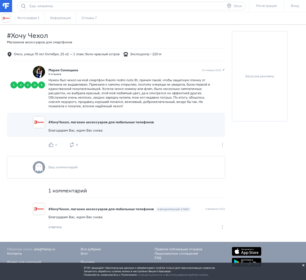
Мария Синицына (63, 70)
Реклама (87, 262)
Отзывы (89, 18)
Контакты (14, 253)
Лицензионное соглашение (176, 253)
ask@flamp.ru (44, 249)
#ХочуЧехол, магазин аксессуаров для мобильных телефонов (101, 122)
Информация (60, 18)
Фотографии (28, 18)
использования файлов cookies (188, 274)
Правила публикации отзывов (178, 249)
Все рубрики (91, 249)
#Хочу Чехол (27, 35)
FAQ (158, 258)
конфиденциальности (151, 274)
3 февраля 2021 (215, 208)
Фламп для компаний (24, 262)
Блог (84, 253)
